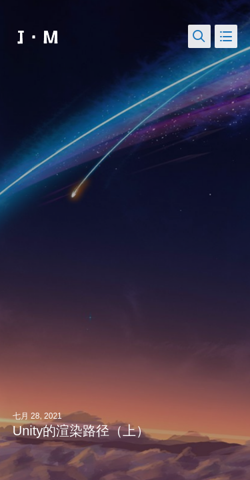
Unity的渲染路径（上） (81, 430)
